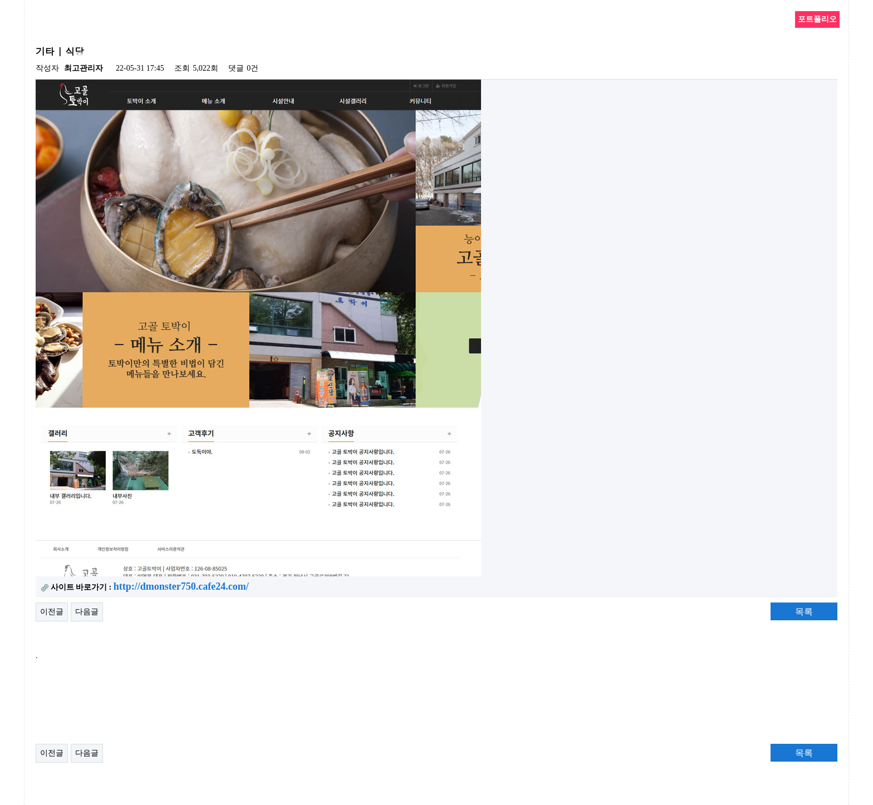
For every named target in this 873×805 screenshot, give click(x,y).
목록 (804, 611)
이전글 (51, 612)
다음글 (87, 612)
